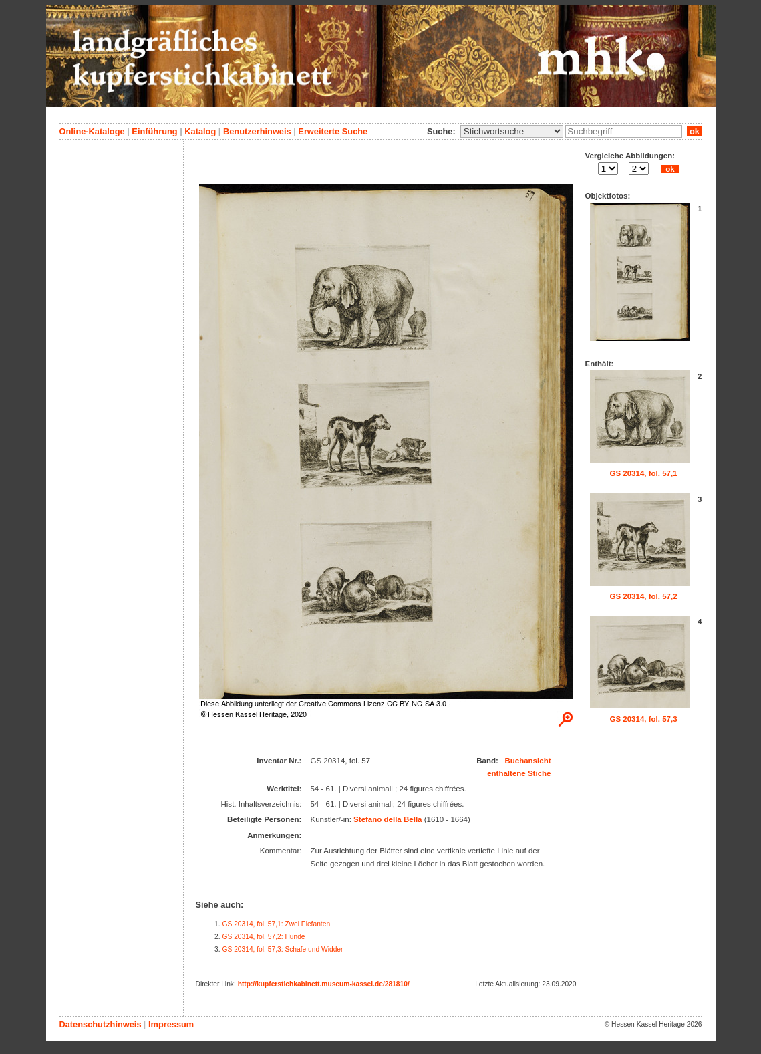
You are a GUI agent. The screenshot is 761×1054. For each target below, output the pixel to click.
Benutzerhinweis (257, 131)
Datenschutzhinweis (100, 1024)
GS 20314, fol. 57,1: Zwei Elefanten (276, 924)
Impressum (171, 1024)
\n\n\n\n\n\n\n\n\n (511, 131)
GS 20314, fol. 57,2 (643, 596)
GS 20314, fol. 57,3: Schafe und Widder (282, 949)
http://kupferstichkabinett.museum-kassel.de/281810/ (324, 984)
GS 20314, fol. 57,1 (643, 473)
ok (694, 131)
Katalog (200, 131)
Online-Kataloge (92, 131)
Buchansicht (527, 761)
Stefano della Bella (387, 819)
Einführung (154, 131)
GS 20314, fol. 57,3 (643, 719)
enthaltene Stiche (519, 773)
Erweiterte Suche (332, 131)
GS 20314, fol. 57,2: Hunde (263, 936)
